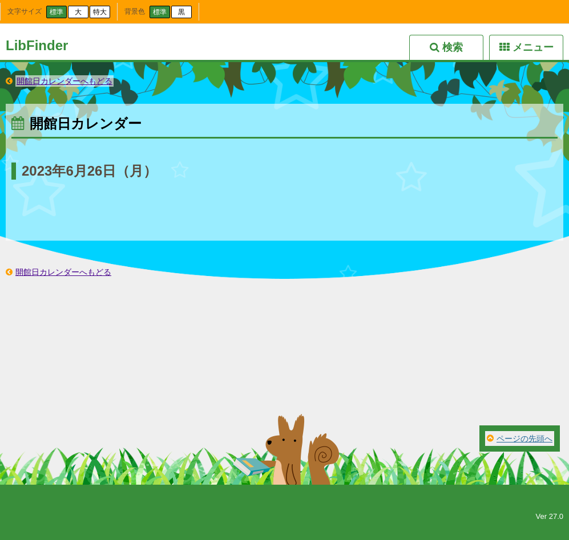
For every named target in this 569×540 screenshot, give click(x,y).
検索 (452, 47)
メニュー (533, 47)
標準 (56, 12)
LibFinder (37, 45)
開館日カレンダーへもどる (64, 81)
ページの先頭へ (524, 438)
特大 (100, 12)
